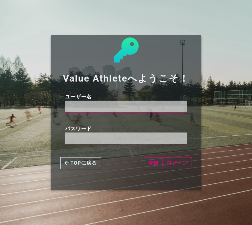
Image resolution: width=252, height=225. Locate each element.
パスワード (78, 129)
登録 (153, 163)
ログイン (177, 163)
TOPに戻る (80, 163)
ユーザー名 (78, 97)
